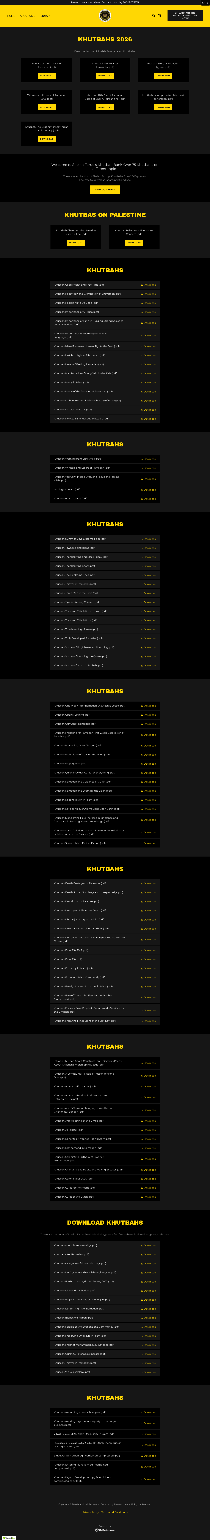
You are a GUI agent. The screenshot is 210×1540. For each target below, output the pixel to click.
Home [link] (11, 16)
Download (46, 75)
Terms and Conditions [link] (114, 1512)
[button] (28, 16)
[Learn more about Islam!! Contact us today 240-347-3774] (105, 2)
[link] (105, 15)
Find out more (105, 189)
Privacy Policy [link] (91, 1512)
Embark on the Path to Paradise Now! (185, 16)
